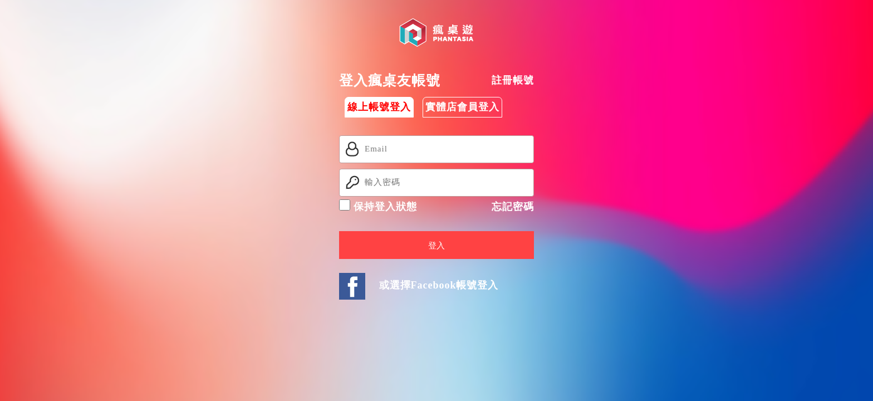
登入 (436, 245)
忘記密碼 (513, 206)
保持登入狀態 (378, 205)
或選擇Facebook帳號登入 (439, 285)
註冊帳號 (513, 80)
